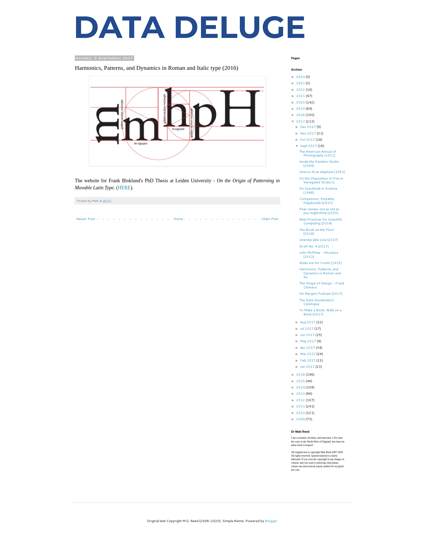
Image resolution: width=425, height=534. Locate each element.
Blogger (271, 521)
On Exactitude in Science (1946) (318, 190)
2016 (301, 374)
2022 (301, 89)
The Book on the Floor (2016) (316, 231)
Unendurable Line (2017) (318, 239)
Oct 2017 (308, 139)
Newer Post (85, 218)
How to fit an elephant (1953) (322, 171)
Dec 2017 (308, 126)
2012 (301, 400)
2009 (301, 419)
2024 (301, 76)
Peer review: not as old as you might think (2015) (319, 211)
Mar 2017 (308, 353)
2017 (301, 121)
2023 (301, 83)
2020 (301, 102)
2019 (301, 108)
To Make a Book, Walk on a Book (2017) (320, 312)
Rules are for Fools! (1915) (320, 262)
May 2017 (308, 341)
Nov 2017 (308, 133)
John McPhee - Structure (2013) (318, 254)
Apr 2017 (308, 347)
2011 (301, 406)
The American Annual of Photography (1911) (317, 153)
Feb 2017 (308, 360)
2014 (301, 387)
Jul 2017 (307, 328)
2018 (301, 114)
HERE (124, 187)
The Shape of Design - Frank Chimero (321, 285)
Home (178, 218)
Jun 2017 (307, 334)
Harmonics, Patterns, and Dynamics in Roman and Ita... (320, 273)
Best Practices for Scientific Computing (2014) (320, 221)
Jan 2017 (307, 366)
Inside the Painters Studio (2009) (319, 163)
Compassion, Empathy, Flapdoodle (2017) (317, 200)
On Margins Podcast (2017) (320, 293)
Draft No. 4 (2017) (314, 246)
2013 (301, 393)
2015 (301, 381)
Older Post (270, 218)
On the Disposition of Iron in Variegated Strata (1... (321, 180)
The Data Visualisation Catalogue (316, 302)
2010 (301, 412)
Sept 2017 (309, 145)
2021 (301, 95)
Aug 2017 (308, 322)
